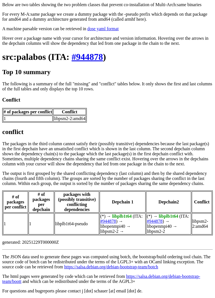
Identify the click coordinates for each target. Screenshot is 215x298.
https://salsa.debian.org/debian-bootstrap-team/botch (111, 266)
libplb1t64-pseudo (71, 223)
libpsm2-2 (109, 231)
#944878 (87, 57)
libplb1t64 (122, 216)
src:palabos (24, 57)
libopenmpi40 (112, 226)
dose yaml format (103, 28)
